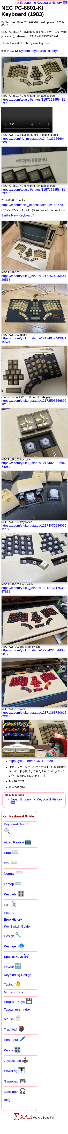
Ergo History (13, 919)
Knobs (12, 1049)
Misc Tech (15, 1091)
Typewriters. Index (17, 1009)
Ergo (11, 852)
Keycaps (14, 945)
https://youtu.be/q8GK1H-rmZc (31, 761)
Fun (10, 904)
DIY (10, 862)
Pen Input (15, 1039)
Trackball (14, 1028)
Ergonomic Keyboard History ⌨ (43, 2)
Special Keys (16, 956)
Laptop (13, 883)
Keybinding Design (17, 975)
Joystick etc (16, 1060)
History (9, 912)
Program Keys (18, 1001)
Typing (12, 983)
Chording (14, 1070)
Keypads (14, 893)
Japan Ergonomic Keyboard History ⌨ (36, 801)
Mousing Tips (13, 992)
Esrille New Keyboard (17, 215)
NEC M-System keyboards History (32, 51)
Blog (7, 1100)
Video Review (18, 841)
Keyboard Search (16, 828)
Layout (12, 966)
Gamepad (15, 1080)
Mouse (12, 1018)
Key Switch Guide (17, 926)
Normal (13, 873)
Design (13, 935)
